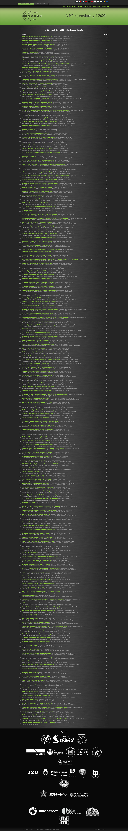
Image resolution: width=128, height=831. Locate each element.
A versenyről (77, 6)
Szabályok (87, 6)
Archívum (96, 6)
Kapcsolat (105, 6)
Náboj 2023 (67, 6)
